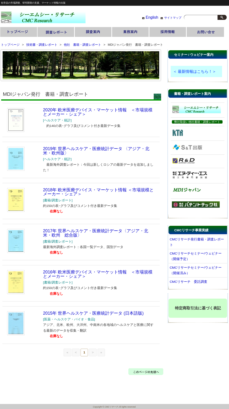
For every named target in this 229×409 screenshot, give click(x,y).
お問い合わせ (205, 32)
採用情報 (168, 32)
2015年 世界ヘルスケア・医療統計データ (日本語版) (93, 313)
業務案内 (130, 32)
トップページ (19, 32)
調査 (93, 32)
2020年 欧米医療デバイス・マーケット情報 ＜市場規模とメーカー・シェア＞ (98, 112)
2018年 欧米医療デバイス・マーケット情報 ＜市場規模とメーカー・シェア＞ (98, 192)
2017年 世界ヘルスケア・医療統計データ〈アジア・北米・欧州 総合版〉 (95, 233)
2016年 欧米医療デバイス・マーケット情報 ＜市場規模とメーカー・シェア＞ (98, 274)
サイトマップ (172, 17)
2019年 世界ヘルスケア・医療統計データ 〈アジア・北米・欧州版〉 (96, 150)
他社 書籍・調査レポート (82, 44)
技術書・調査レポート (56, 32)
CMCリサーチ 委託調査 (188, 282)
